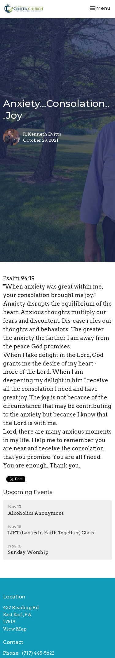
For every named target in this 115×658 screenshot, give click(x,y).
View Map (15, 629)
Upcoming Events (27, 492)
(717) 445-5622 (38, 653)
